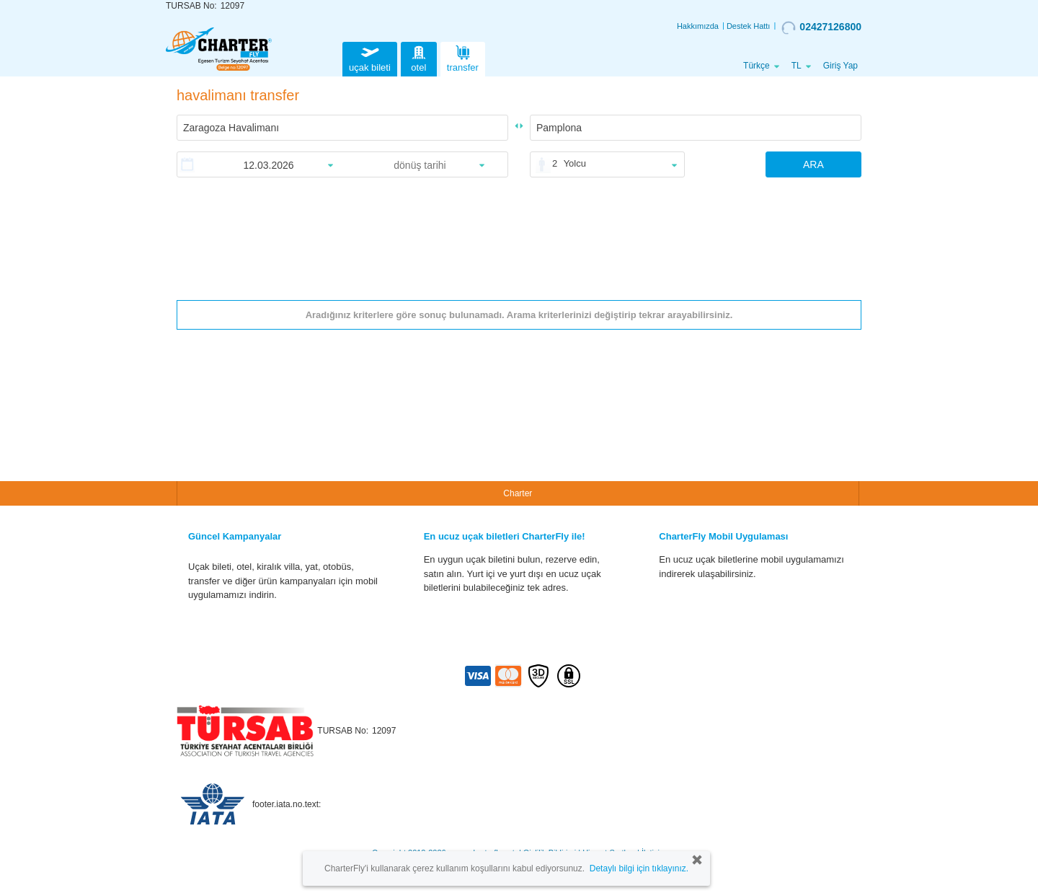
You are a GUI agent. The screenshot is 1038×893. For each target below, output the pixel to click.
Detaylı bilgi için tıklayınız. (639, 868)
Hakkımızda (698, 26)
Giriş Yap (840, 66)
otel (419, 57)
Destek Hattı (749, 26)
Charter (517, 493)
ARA (813, 164)
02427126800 (821, 27)
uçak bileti (370, 57)
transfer (463, 57)
